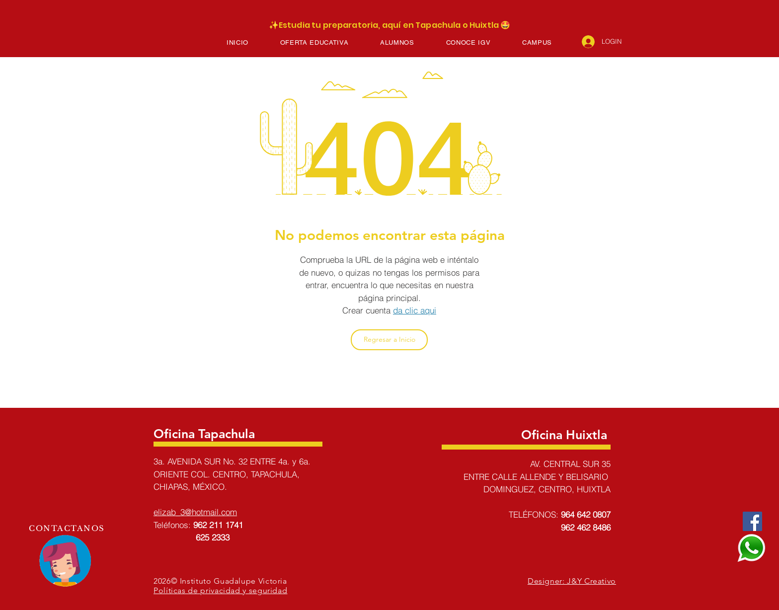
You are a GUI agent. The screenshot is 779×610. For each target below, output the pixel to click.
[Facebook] (752, 521)
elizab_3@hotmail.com (195, 512)
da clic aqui (414, 310)
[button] (314, 42)
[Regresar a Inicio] (389, 339)
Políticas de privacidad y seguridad (220, 590)
